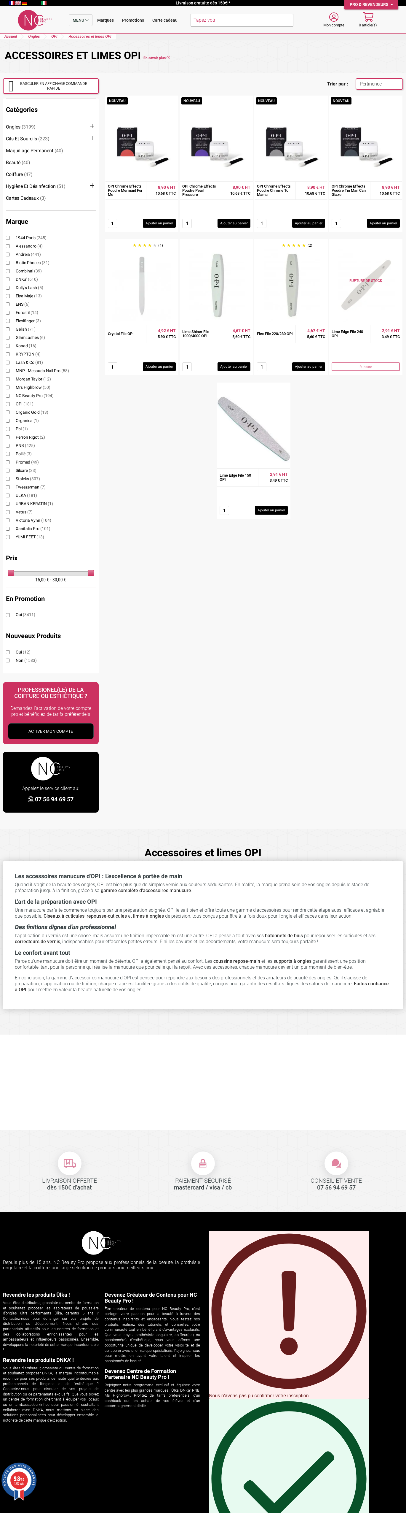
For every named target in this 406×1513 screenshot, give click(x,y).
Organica (27, 420)
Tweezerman (31, 487)
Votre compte (22, 1452)
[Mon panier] (368, 20)
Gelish (26, 329)
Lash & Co (29, 362)
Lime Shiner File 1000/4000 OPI (195, 334)
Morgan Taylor (33, 379)
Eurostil (27, 312)
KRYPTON (28, 354)
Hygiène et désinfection (35, 186)
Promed (27, 462)
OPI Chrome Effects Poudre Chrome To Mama (274, 190)
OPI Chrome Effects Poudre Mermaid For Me (125, 190)
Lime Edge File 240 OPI (347, 334)
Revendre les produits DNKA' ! (38, 1360)
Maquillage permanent (34, 150)
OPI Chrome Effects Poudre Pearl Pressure (199, 190)
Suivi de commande (23, 1460)
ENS (23, 304)
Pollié (24, 453)
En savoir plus (156, 58)
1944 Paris (31, 237)
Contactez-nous (222, 1482)
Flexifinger (28, 320)
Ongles (21, 127)
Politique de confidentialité (233, 1475)
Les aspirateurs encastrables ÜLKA (141, 1475)
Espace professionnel (228, 1490)
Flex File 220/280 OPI (275, 334)
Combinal (29, 271)
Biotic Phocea (32, 262)
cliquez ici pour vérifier (146, 1501)
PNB (25, 445)
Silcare (26, 470)
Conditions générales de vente (237, 1468)
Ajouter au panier (159, 223)
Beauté (18, 162)
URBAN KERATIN (34, 503)
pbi (22, 428)
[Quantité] (112, 223)
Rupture (365, 367)
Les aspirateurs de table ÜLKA (136, 1482)
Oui (25, 614)
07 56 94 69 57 (54, 799)
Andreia (28, 254)
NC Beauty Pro (35, 395)
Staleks (28, 478)
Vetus (24, 512)
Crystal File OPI (121, 334)
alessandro (29, 246)
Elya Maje (29, 296)
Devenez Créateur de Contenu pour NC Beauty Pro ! (151, 1298)
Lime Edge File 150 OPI (235, 477)
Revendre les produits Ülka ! (36, 1295)
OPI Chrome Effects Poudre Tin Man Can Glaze (349, 190)
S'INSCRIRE (304, 1331)
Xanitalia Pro (33, 528)
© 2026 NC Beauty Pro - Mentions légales (203, 1508)
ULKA (26, 495)
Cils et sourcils (27, 139)
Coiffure (19, 174)
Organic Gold (32, 412)
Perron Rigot (30, 437)
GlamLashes (30, 337)
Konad (26, 345)
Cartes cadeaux (26, 198)
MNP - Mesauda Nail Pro (42, 370)
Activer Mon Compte (50, 731)
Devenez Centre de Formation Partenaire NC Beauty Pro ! (140, 1374)
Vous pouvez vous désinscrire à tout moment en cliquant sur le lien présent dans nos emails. (289, 1315)
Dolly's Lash (29, 287)
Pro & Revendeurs (369, 4)
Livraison (215, 1460)
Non (26, 660)
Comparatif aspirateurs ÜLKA (135, 1468)
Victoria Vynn (33, 520)
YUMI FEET (30, 537)
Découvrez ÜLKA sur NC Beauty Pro (141, 1460)
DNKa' (27, 279)
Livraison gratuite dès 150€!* (203, 3)
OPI (24, 404)
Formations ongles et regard (134, 1490)
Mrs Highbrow (33, 387)
